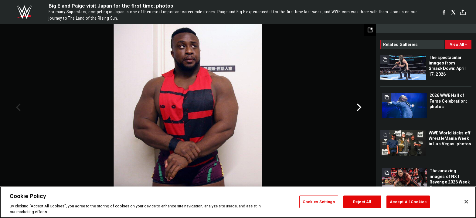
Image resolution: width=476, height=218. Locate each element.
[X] (453, 12)
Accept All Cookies (408, 202)
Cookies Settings (319, 202)
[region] (238, 202)
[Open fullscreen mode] (370, 30)
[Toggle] (462, 12)
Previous (17, 107)
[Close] (466, 201)
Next (358, 107)
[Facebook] (444, 12)
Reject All (362, 202)
